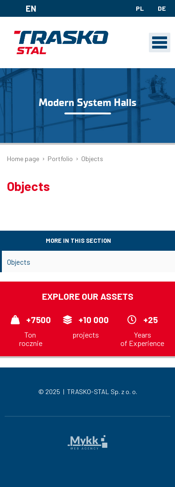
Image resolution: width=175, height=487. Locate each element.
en (24, 8)
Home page (23, 158)
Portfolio (60, 158)
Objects (18, 262)
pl (140, 8)
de (162, 8)
